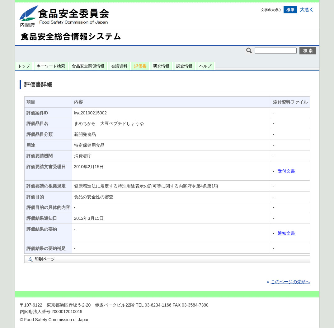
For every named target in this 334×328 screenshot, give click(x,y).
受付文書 (286, 171)
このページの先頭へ (290, 281)
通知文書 (286, 233)
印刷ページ (45, 259)
